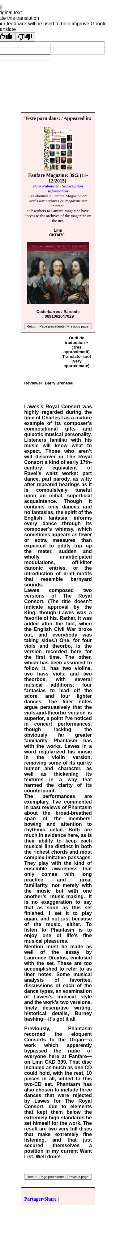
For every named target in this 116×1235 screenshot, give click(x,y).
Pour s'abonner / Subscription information (58, 188)
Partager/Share (40, 1199)
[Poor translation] (25, 36)
